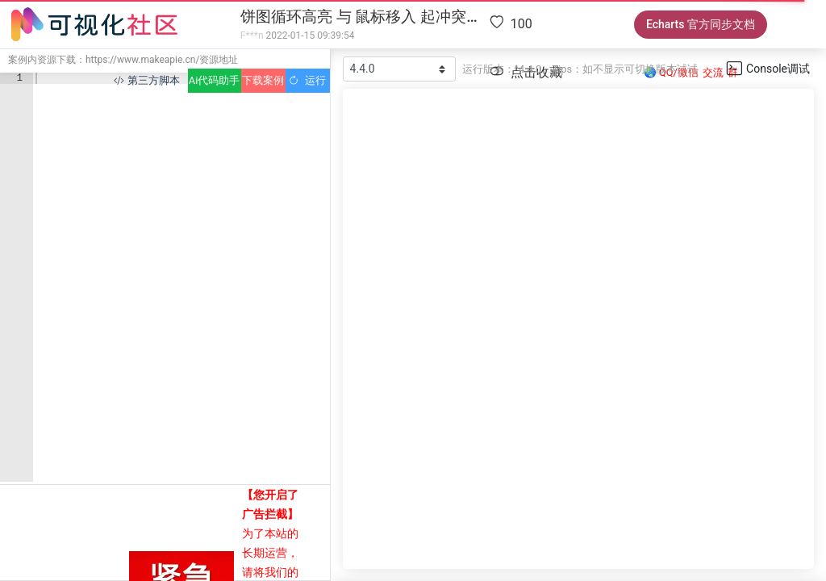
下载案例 (263, 80)
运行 (307, 80)
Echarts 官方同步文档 (700, 24)
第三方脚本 (146, 80)
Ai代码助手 (214, 80)
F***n (252, 35)
